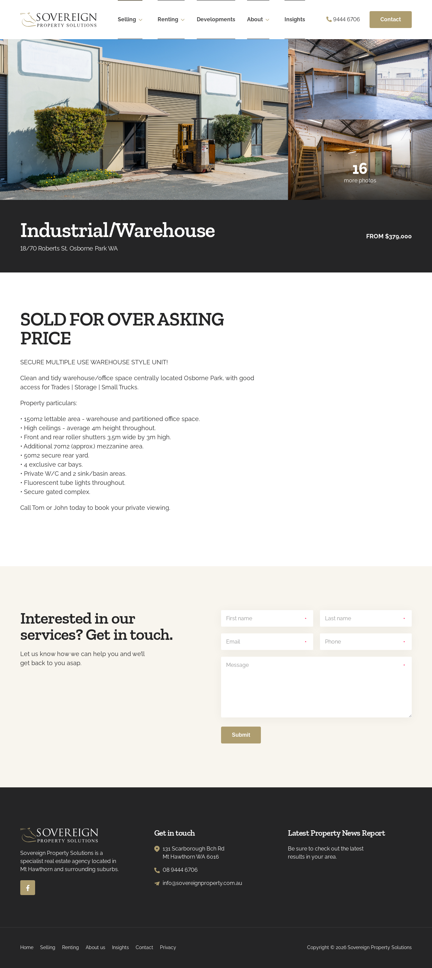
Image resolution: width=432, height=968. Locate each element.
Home (26, 947)
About (256, 19)
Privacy (168, 947)
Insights (295, 19)
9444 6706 (343, 19)
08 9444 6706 (180, 870)
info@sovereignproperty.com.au (202, 883)
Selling (127, 19)
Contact (390, 19)
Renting (168, 19)
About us (95, 947)
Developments (216, 19)
